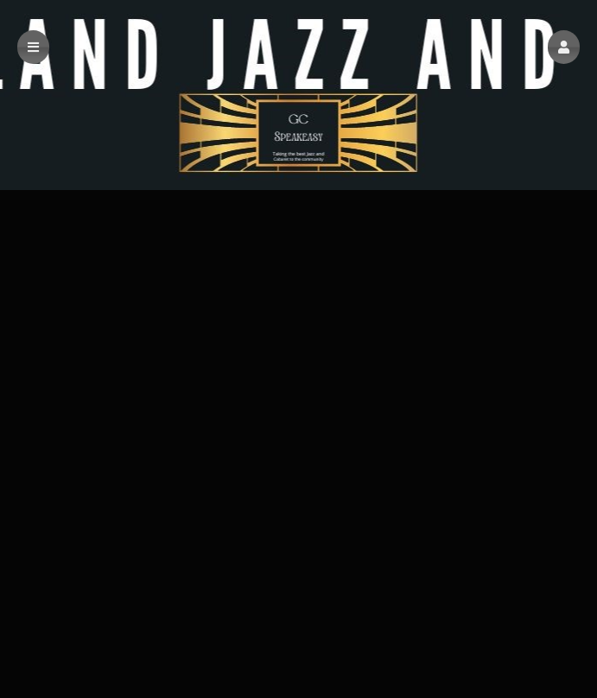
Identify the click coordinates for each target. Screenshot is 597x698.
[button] (564, 47)
